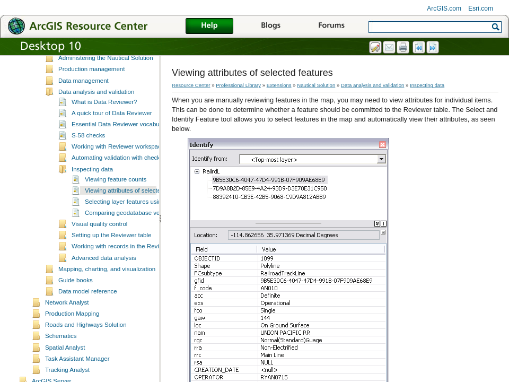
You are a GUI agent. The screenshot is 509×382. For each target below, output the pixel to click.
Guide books (75, 309)
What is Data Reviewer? (104, 130)
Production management (91, 97)
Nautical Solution (316, 85)
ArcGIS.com (444, 8)
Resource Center (191, 85)
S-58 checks (88, 164)
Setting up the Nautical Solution (101, 75)
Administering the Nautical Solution (105, 86)
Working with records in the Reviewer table (129, 275)
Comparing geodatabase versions (130, 241)
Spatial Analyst (65, 376)
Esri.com (480, 8)
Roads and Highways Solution (86, 353)
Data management (83, 109)
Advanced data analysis (104, 286)
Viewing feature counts (115, 208)
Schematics (61, 364)
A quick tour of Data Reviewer (112, 141)
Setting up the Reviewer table (111, 264)
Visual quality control (99, 252)
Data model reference (87, 320)
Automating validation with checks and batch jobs (138, 186)
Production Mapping (72, 342)
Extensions (279, 85)
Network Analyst (67, 331)
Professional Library (238, 85)
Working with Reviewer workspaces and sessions (138, 175)
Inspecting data (92, 198)
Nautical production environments (103, 64)
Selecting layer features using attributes (138, 230)
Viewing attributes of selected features (136, 219)
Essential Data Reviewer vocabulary (120, 153)
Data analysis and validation (96, 120)
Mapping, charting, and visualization (106, 297)
